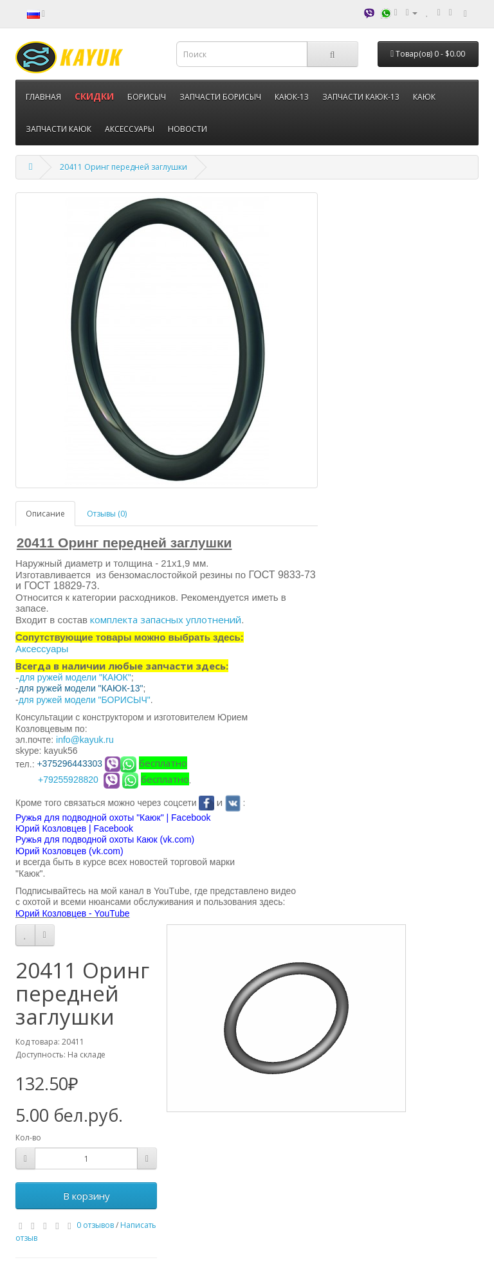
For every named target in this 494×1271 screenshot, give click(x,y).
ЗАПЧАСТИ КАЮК (58, 128)
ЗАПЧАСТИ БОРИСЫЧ (220, 96)
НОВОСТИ (187, 128)
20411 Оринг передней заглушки (123, 166)
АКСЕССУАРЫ (129, 128)
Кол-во (28, 1137)
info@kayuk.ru (85, 740)
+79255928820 (68, 779)
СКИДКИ (94, 96)
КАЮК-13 (292, 96)
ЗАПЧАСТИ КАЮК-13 (360, 96)
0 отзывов (95, 1225)
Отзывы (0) (107, 513)
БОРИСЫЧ (146, 96)
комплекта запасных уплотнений (165, 619)
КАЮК (424, 96)
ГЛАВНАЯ (43, 96)
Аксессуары (41, 648)
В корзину (86, 1195)
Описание (45, 513)
